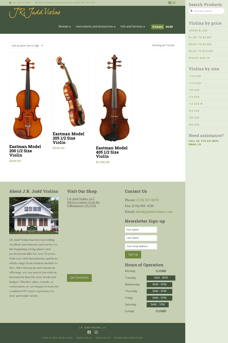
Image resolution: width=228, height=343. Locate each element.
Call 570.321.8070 (20, 2)
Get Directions (79, 277)
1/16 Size (195, 76)
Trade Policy (84, 338)
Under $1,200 (198, 30)
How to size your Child (57, 338)
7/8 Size (194, 117)
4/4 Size (194, 124)
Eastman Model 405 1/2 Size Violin (112, 152)
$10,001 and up (199, 58)
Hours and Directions (128, 338)
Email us (195, 144)
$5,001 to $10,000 (201, 51)
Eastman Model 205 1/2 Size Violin (68, 138)
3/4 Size (194, 110)
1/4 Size (194, 96)
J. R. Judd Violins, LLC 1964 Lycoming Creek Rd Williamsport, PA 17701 (83, 202)
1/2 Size (194, 103)
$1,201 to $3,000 (200, 37)
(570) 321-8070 (148, 200)
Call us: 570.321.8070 (203, 141)
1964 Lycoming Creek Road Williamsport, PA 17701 (66, 2)
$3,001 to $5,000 (200, 44)
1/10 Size (195, 83)
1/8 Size (194, 90)
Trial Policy (103, 338)
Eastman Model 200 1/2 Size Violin (25, 151)
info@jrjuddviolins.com (154, 211)
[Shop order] (26, 45)
